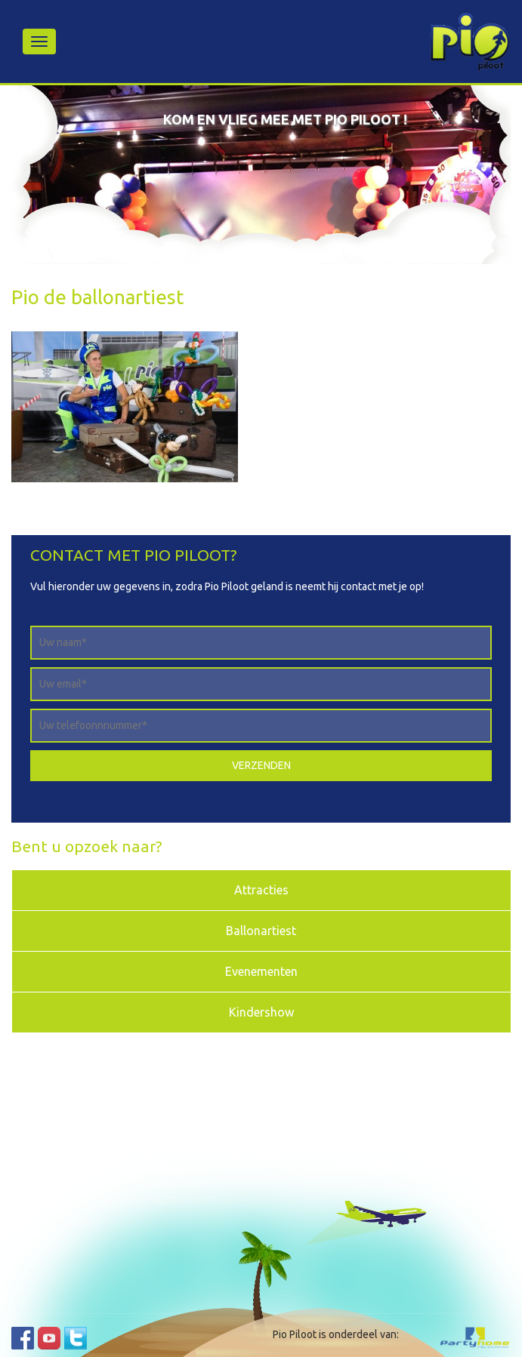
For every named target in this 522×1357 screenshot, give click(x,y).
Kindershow (261, 1012)
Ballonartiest (261, 930)
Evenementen (261, 971)
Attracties (261, 890)
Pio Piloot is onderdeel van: (336, 1334)
